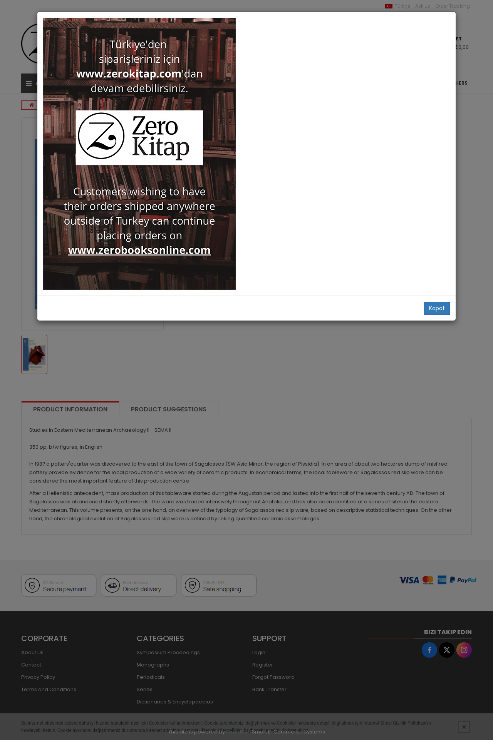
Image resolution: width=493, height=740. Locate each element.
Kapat (437, 308)
